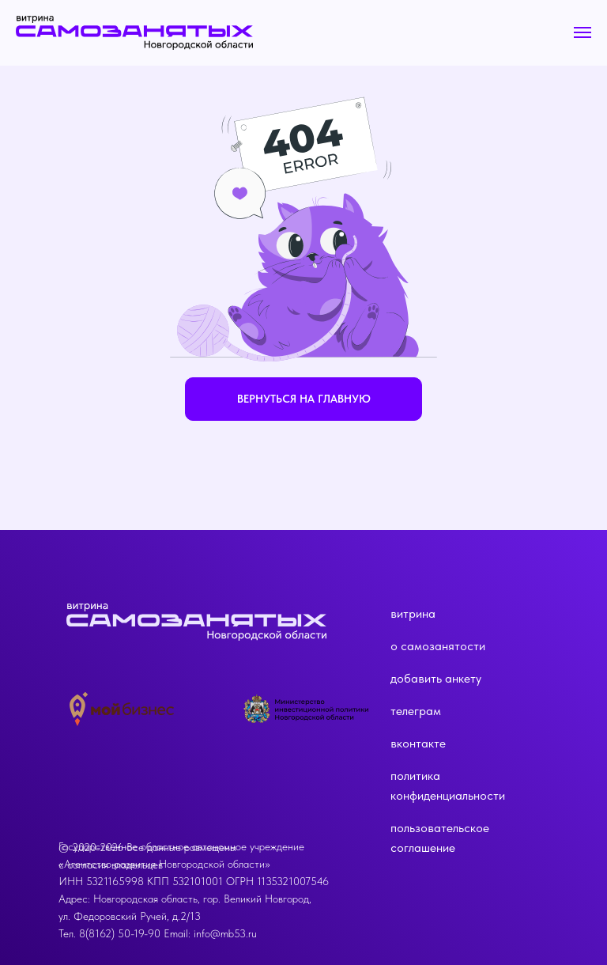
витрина (412, 613)
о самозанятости (437, 645)
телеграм (415, 710)
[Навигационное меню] (582, 32)
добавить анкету (435, 678)
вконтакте (418, 743)
